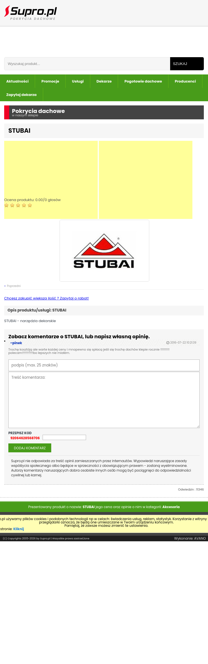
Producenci (185, 81)
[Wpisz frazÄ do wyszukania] (87, 63)
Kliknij (18, 529)
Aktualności (17, 81)
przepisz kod (20, 433)
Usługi (78, 81)
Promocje (50, 81)
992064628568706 (24, 438)
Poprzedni (14, 286)
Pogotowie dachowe (143, 81)
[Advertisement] (51, 180)
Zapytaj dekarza (21, 94)
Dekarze (104, 81)
